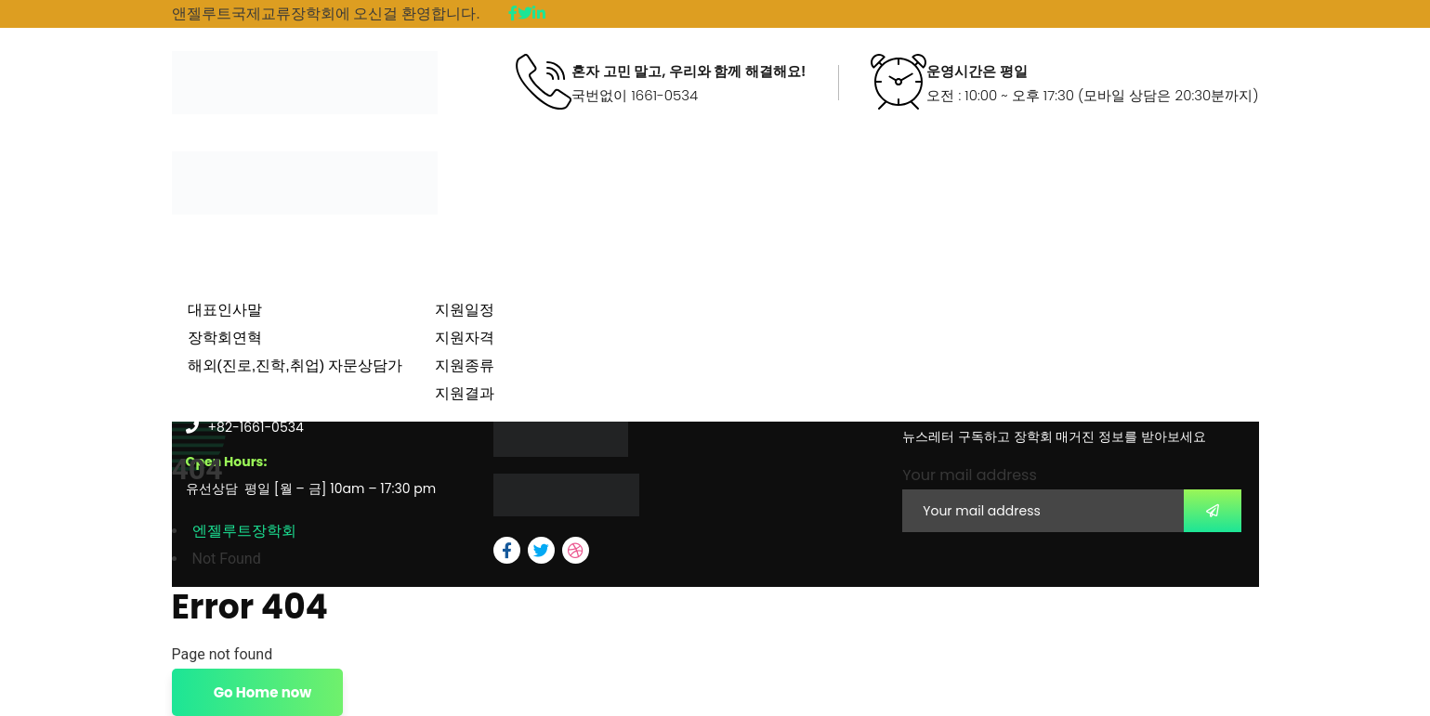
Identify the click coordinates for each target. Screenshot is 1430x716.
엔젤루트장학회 (244, 531)
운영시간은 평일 (977, 71)
